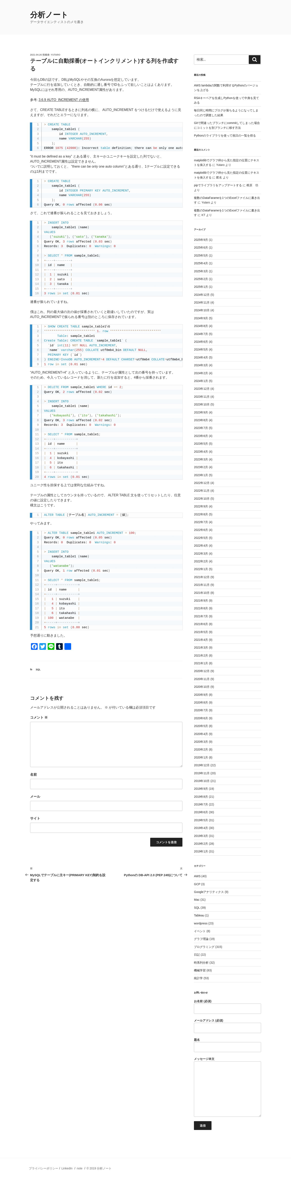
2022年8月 (201, 514)
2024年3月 (201, 365)
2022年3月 (201, 553)
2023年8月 (201, 420)
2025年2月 (201, 279)
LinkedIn (67, 1168)
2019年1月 (201, 851)
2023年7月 (201, 428)
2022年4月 (201, 545)
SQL (38, 669)
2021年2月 (201, 655)
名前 (33, 774)
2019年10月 (202, 781)
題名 (227, 1045)
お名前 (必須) (227, 1006)
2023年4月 (201, 451)
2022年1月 (201, 569)
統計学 (198, 978)
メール (35, 796)
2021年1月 (201, 663)
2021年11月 (202, 584)
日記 (197, 954)
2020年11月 (202, 679)
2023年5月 (201, 443)
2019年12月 (202, 765)
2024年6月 (201, 341)
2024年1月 (201, 381)
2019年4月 (201, 828)
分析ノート (49, 14)
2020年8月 (201, 702)
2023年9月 (201, 412)
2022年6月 (201, 530)
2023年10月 (202, 404)
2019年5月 (201, 820)
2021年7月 (201, 616)
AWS (197, 876)
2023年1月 (201, 475)
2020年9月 (201, 694)
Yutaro (55, 54)
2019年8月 (201, 796)
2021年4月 (201, 639)
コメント (39, 717)
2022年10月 (202, 498)
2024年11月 (202, 302)
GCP (197, 884)
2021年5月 (201, 632)
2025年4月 (201, 263)
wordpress (201, 923)
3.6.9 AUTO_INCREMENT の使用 (63, 100)
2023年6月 (201, 436)
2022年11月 (202, 490)
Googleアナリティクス (209, 892)
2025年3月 (201, 271)
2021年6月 (201, 624)
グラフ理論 (201, 939)
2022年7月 (201, 522)
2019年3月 (201, 836)
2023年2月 (201, 467)
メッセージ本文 (227, 1087)
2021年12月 (202, 577)
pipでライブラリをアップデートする (218, 185)
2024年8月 (201, 326)
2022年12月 (202, 483)
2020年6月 (201, 718)
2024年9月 (201, 318)
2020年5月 (201, 726)
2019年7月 (201, 804)
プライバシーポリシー (43, 1168)
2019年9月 (201, 788)
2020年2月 (201, 749)
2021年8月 (201, 608)
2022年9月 (201, 506)
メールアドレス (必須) (227, 1026)
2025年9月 (201, 239)
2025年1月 (201, 286)
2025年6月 (201, 247)
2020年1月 (201, 757)
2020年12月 (202, 671)
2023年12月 (202, 388)
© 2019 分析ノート (99, 1168)
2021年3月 (201, 647)
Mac (196, 899)
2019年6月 (201, 812)
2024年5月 (201, 349)
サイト (35, 818)
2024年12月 (202, 294)
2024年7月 (201, 334)
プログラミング (204, 947)
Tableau (199, 915)
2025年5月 (201, 255)
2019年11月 (202, 773)
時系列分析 (201, 962)
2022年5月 (201, 537)
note (79, 1168)
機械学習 (200, 970)
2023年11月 (202, 396)
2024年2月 (201, 373)
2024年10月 (202, 310)
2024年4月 (201, 357)
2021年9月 (201, 600)
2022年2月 (201, 561)
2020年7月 (201, 710)
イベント (200, 931)
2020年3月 (201, 741)
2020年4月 (201, 734)
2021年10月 (202, 592)
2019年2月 (201, 843)
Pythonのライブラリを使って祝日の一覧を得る (225, 135)
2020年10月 (202, 686)
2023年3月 (201, 459)
